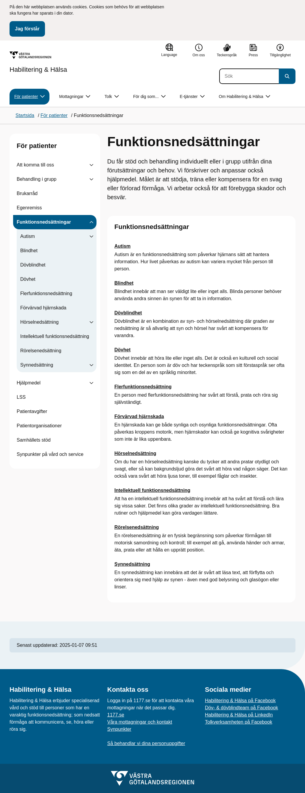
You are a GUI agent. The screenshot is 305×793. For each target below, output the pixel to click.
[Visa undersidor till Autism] (91, 236)
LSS (21, 397)
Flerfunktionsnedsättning (46, 293)
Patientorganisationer (39, 425)
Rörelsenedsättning (40, 350)
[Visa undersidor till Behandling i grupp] (91, 179)
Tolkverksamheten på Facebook (238, 722)
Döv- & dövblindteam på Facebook (241, 707)
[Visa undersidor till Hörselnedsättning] (91, 322)
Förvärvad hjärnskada (43, 307)
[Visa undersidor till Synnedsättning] (91, 365)
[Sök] (249, 76)
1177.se (115, 714)
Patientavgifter (32, 411)
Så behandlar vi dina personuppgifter (146, 743)
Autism (27, 236)
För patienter (37, 145)
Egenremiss (29, 207)
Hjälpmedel (29, 382)
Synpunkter (119, 729)
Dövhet (27, 279)
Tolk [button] (112, 97)
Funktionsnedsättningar (44, 222)
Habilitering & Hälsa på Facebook (240, 700)
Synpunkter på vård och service (50, 454)
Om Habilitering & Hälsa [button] (244, 97)
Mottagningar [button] (74, 97)
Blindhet (29, 250)
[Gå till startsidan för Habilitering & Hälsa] (38, 62)
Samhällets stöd (34, 440)
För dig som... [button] (149, 97)
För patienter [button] (29, 97)
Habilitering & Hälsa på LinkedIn (239, 714)
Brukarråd (27, 193)
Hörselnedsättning (39, 322)
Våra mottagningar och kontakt (139, 722)
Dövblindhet (33, 264)
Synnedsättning (36, 364)
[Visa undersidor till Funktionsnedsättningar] (91, 222)
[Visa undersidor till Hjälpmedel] (91, 383)
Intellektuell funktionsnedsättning (54, 336)
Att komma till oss (35, 164)
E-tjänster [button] (192, 97)
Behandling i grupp (36, 179)
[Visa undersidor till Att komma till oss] (91, 165)
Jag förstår (27, 28)
